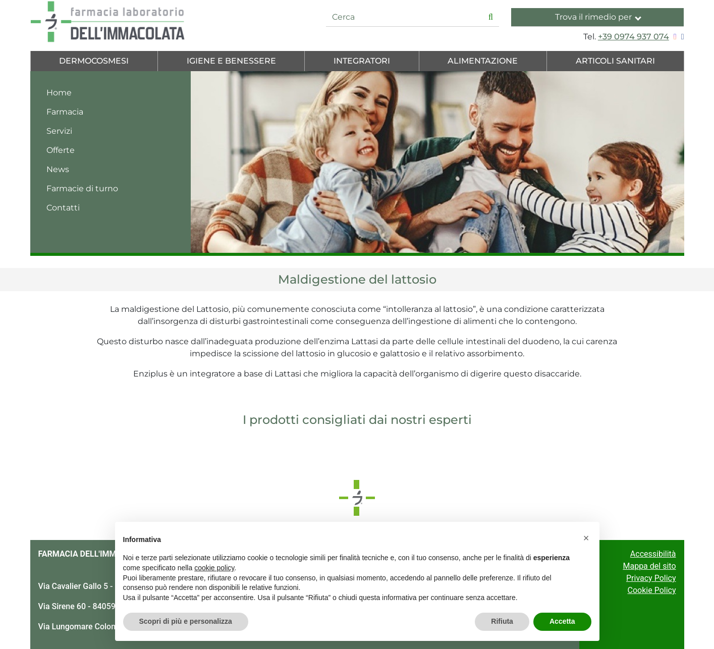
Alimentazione (483, 61)
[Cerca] (404, 17)
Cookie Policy (652, 590)
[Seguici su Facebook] (681, 36)
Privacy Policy (651, 578)
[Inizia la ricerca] (490, 17)
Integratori (362, 61)
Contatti (63, 207)
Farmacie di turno (82, 188)
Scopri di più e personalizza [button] (185, 621)
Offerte (60, 150)
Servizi (59, 131)
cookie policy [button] (214, 568)
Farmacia (64, 112)
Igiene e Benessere (231, 61)
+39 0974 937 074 (633, 36)
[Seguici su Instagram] (674, 36)
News (57, 169)
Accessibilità (653, 554)
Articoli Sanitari (615, 61)
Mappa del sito (649, 566)
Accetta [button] (562, 621)
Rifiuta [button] (502, 621)
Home (59, 92)
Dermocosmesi (94, 61)
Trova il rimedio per (598, 17)
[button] (586, 538)
